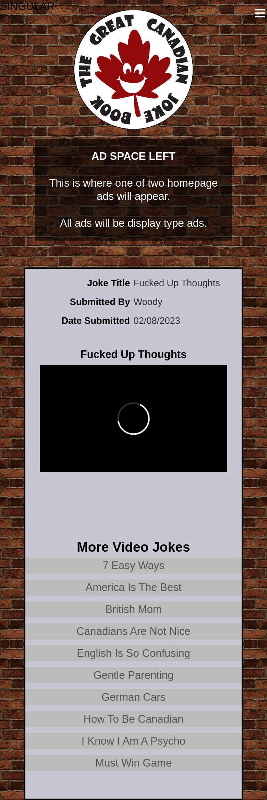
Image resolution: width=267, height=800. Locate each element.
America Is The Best (133, 587)
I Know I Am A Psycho (134, 741)
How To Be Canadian (133, 719)
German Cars (133, 697)
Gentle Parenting (134, 675)
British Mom (133, 609)
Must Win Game (133, 763)
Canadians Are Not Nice (133, 631)
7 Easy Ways (133, 565)
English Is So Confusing (133, 653)
